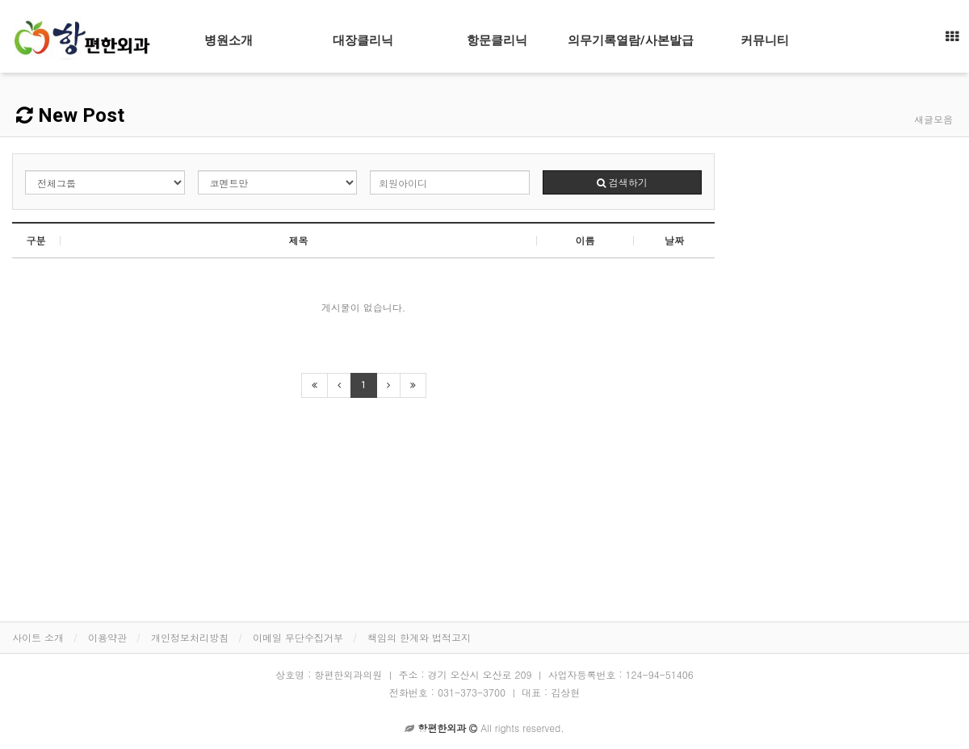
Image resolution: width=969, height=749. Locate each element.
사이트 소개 (38, 637)
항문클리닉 (497, 40)
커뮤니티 (764, 40)
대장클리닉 (363, 40)
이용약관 (107, 637)
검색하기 (622, 182)
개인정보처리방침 (190, 637)
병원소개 (228, 40)
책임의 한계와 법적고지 (419, 637)
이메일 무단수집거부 (298, 637)
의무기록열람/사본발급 (631, 40)
